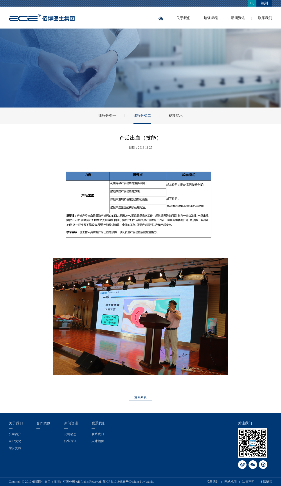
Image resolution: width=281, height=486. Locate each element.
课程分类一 (107, 115)
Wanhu (150, 481)
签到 (264, 3)
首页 (161, 21)
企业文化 (15, 441)
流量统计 (213, 481)
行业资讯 (70, 441)
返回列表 (140, 397)
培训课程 (211, 18)
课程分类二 (142, 115)
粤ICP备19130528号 (115, 481)
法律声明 (248, 481)
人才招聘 (98, 441)
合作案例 (43, 423)
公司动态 (70, 434)
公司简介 (15, 434)
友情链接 (266, 481)
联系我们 (265, 18)
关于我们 (184, 18)
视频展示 (176, 115)
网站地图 (230, 481)
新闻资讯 (238, 18)
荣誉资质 (15, 448)
